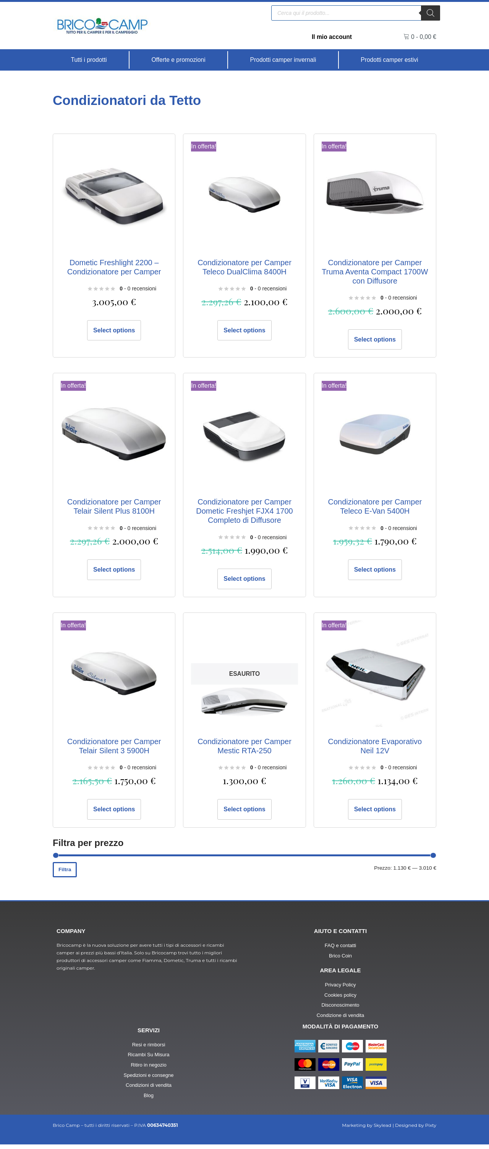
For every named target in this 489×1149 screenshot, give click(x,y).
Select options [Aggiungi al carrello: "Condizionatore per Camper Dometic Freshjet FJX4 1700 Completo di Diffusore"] (244, 580)
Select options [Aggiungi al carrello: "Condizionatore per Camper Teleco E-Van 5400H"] (375, 570)
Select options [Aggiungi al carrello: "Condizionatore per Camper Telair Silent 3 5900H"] (114, 810)
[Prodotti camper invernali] (283, 60)
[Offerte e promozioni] (178, 60)
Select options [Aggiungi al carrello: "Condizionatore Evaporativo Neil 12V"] (375, 810)
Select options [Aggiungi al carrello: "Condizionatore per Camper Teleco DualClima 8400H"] (244, 330)
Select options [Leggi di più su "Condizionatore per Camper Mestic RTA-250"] (244, 810)
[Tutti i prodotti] (89, 60)
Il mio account (331, 37)
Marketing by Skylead (366, 1130)
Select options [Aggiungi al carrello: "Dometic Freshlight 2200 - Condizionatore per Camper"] (114, 330)
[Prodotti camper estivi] (389, 60)
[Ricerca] (430, 12)
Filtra (64, 872)
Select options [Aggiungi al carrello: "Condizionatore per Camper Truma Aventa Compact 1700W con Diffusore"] (375, 340)
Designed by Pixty (415, 1130)
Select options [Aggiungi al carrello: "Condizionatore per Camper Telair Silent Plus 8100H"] (114, 570)
